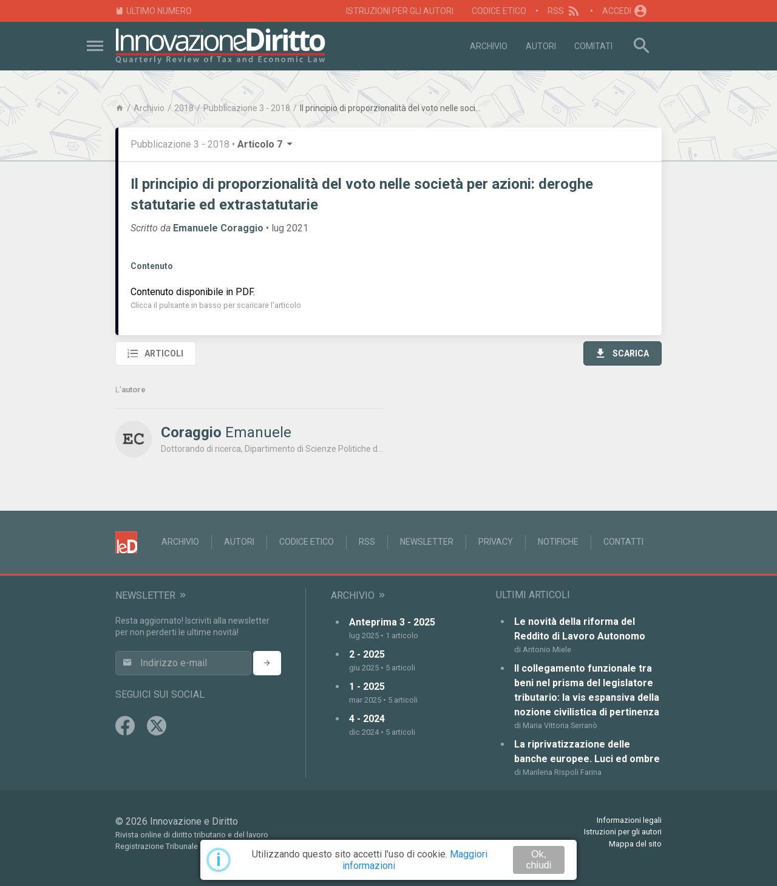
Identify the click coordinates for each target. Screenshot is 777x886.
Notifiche (558, 542)
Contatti (623, 542)
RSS (564, 11)
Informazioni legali (629, 820)
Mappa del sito (635, 843)
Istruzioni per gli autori (399, 11)
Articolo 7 (265, 144)
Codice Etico (499, 11)
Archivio (488, 46)
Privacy (495, 542)
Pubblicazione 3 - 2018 (246, 108)
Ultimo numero (153, 11)
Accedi (625, 11)
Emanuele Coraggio (218, 228)
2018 (184, 108)
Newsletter (426, 542)
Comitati (593, 46)
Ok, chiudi (538, 859)
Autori (541, 46)
